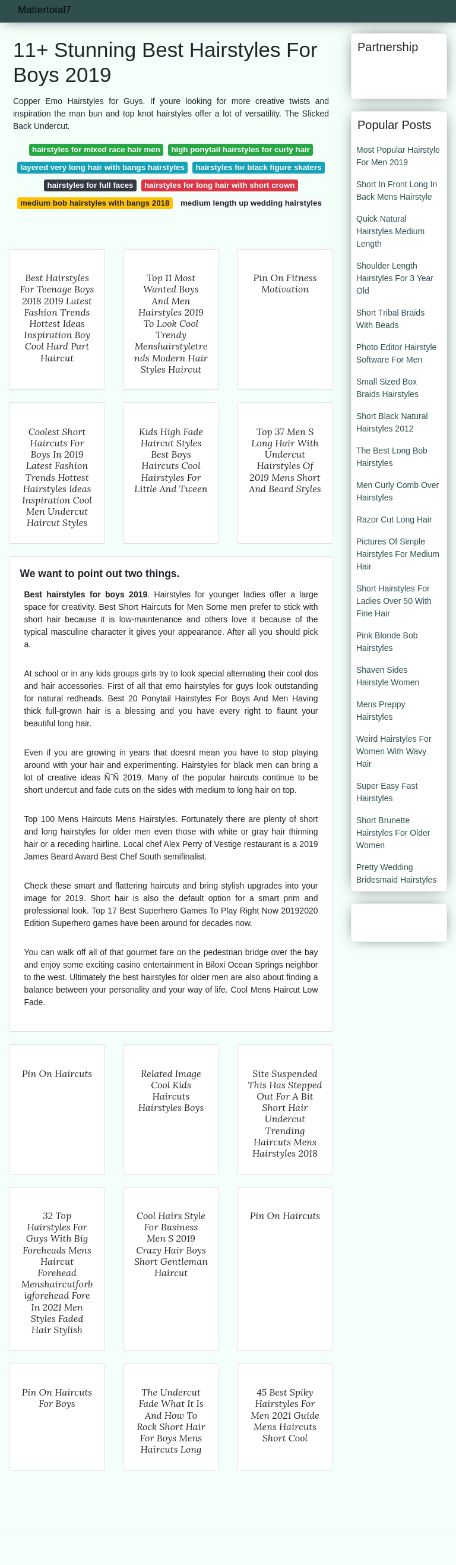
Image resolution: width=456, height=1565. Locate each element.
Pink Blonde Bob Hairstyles (387, 642)
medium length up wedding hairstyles (251, 203)
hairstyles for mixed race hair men (96, 149)
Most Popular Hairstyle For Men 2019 (398, 156)
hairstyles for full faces (91, 185)
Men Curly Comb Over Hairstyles (397, 491)
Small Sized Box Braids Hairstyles (387, 388)
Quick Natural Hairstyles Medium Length (390, 231)
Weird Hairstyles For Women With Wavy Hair (394, 751)
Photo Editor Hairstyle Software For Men (396, 353)
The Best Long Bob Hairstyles (392, 457)
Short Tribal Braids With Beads (390, 319)
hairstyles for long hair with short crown (219, 185)
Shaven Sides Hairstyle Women (387, 676)
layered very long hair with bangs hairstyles (102, 167)
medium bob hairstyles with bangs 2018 (94, 203)
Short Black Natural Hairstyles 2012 (392, 422)
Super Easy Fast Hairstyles (387, 792)
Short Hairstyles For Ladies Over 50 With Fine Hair (394, 601)
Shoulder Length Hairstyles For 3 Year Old (394, 278)
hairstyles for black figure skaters (258, 167)
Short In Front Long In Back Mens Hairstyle (396, 190)
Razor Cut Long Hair (394, 519)
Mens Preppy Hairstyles (380, 711)
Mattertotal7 (44, 9)
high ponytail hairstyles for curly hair (240, 149)
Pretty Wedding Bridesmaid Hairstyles (396, 873)
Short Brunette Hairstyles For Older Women (393, 832)
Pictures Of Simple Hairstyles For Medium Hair (397, 554)
